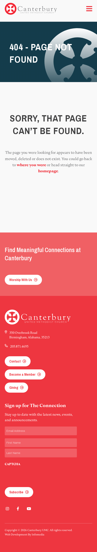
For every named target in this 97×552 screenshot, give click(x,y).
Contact (15, 361)
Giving (13, 387)
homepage (48, 171)
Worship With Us (20, 279)
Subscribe (16, 492)
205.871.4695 (19, 346)
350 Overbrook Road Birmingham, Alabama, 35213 (29, 335)
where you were (31, 164)
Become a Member (22, 374)
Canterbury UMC (31, 9)
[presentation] (33, 475)
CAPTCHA (12, 464)
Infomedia (38, 534)
